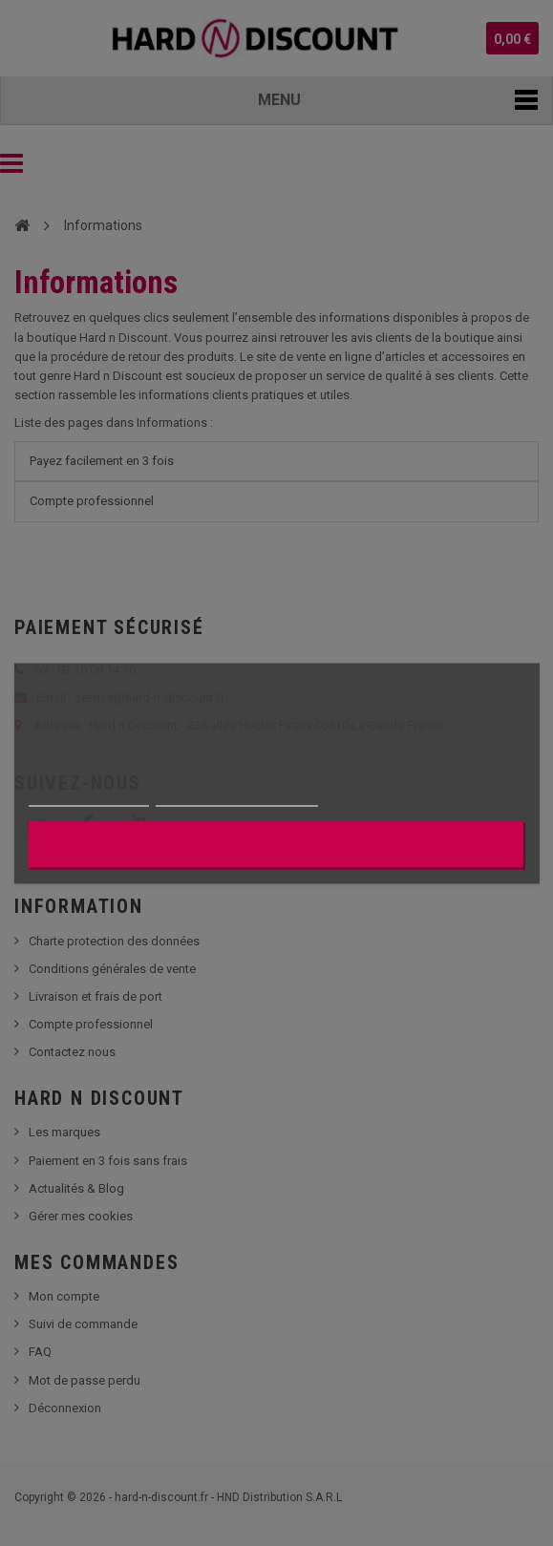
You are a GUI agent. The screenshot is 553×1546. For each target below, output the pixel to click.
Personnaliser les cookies (237, 797)
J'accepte (276, 845)
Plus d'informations (88, 797)
